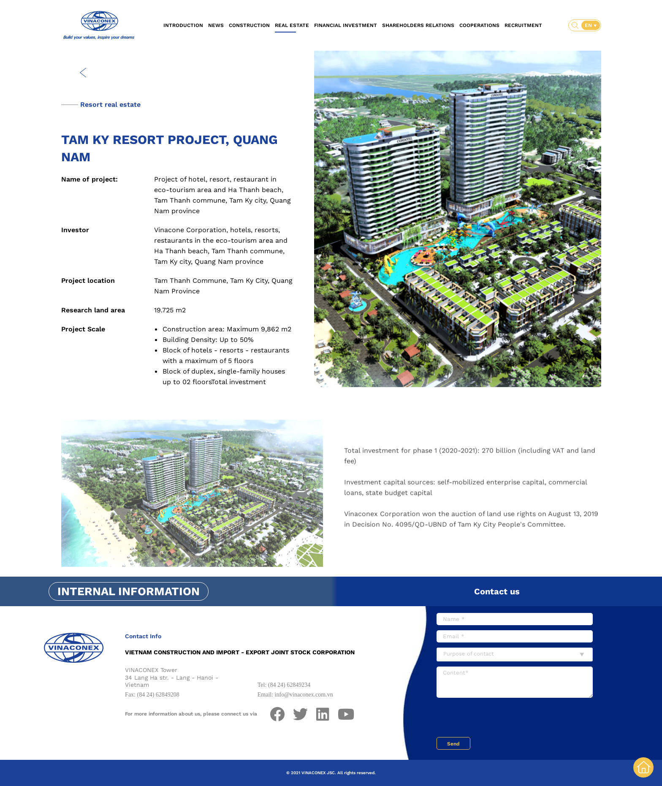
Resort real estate (110, 104)
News (216, 25)
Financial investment (345, 25)
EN (589, 25)
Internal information (128, 591)
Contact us (497, 591)
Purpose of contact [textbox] (468, 653)
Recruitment (523, 25)
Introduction (183, 25)
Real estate (292, 25)
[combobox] (515, 654)
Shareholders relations (418, 25)
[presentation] (501, 718)
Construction (249, 25)
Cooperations (479, 25)
